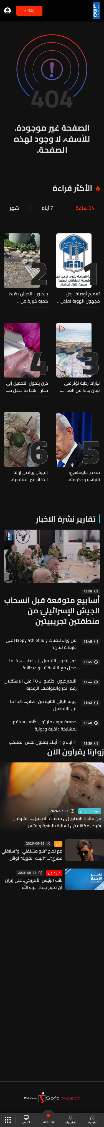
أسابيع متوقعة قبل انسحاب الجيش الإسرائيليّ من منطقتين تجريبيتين (52, 610)
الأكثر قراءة (72, 188)
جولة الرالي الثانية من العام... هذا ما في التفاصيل (43, 705)
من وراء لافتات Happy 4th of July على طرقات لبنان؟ (41, 644)
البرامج (26, 1120)
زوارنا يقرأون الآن (75, 751)
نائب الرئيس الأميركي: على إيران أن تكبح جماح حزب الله (33, 884)
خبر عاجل (54, 872)
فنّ (58, 843)
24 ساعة (85, 208)
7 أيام (47, 208)
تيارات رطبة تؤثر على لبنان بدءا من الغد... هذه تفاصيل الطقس (80, 386)
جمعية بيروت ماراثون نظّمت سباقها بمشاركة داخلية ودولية (44, 725)
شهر (14, 208)
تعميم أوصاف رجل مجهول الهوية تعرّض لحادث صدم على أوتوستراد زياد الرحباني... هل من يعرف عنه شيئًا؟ (80, 297)
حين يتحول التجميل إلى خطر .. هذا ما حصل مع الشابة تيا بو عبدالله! (27, 386)
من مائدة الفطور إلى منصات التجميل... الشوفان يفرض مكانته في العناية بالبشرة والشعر (56, 822)
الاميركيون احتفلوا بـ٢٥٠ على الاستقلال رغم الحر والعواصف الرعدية (40, 684)
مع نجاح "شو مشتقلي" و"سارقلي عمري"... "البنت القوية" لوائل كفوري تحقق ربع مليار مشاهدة (31, 854)
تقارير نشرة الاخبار (66, 519)
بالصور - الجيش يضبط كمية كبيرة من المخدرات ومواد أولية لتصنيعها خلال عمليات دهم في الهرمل (27, 297)
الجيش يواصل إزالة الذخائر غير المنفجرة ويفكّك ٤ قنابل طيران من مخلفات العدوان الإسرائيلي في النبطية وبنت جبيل (28, 476)
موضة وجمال (89, 811)
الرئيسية (92, 1120)
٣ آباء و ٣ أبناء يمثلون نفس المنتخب (43, 742)
